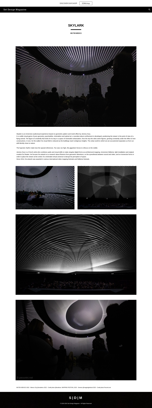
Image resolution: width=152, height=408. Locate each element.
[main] (76, 28)
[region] (76, 3)
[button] (149, 9)
